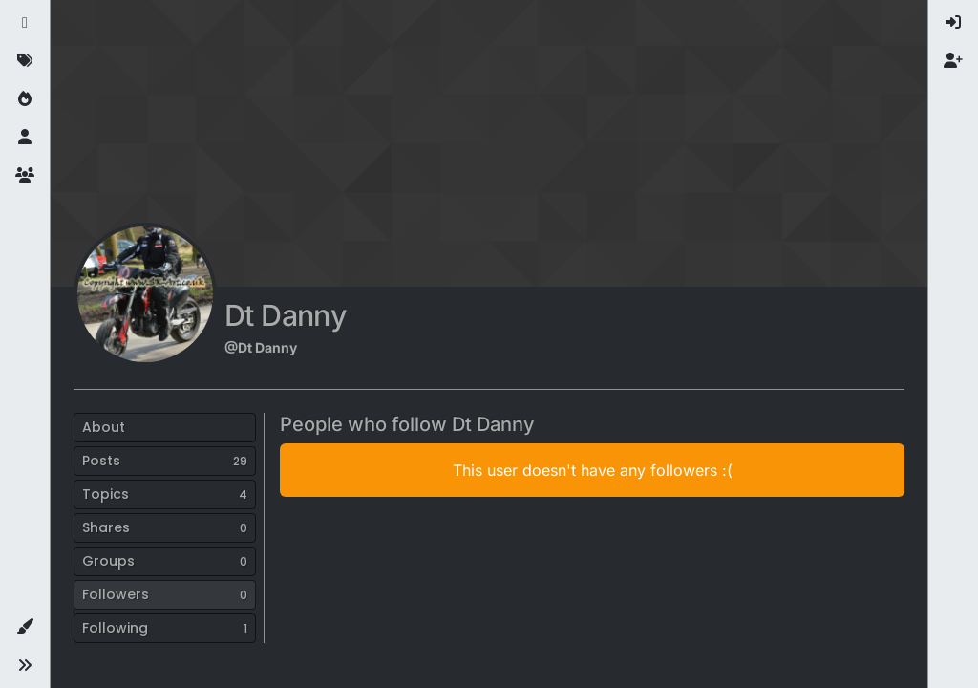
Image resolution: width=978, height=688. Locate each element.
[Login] (953, 23)
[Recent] (25, 23)
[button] (25, 627)
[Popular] (25, 99)
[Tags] (25, 61)
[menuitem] (953, 23)
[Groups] (25, 176)
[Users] (25, 137)
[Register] (953, 61)
